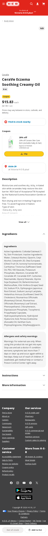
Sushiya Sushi (30, 464)
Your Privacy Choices (16, 511)
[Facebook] (11, 483)
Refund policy (7, 471)
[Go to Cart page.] (43, 4)
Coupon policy (8, 467)
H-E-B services (31, 423)
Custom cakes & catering (35, 440)
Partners (24, 517)
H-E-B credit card (32, 412)
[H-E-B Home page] (12, 4)
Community (7, 423)
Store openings (8, 438)
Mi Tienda (37, 521)
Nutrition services (32, 436)
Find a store (7, 412)
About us (5, 416)
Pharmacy (29, 416)
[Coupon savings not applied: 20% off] (24, 146)
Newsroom (6, 427)
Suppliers (5, 441)
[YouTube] (24, 483)
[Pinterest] (30, 483)
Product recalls (8, 474)
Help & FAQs (7, 460)
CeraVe (5, 74)
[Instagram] (18, 483)
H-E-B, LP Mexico (9, 521)
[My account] (37, 4)
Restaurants (30, 420)
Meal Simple (30, 460)
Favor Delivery (31, 523)
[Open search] (31, 4)
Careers (5, 420)
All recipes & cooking (33, 456)
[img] (24, 47)
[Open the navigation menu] (3, 3)
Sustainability (7, 430)
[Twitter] (37, 483)
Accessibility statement (11, 456)
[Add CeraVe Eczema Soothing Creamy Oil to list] (35, 530)
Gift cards (29, 427)
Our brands (6, 434)
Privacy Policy (32, 511)
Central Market (25, 521)
